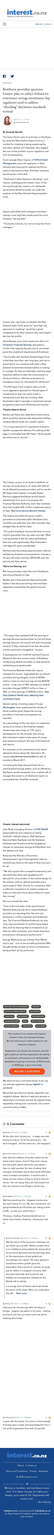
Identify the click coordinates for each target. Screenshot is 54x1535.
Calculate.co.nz (42, 1510)
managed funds (11, 1021)
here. (23, 1107)
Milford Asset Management (16, 1007)
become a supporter (27, 1071)
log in (48, 24)
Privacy (33, 1471)
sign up (38, 24)
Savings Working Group (15, 1012)
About (21, 1465)
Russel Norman (11, 1026)
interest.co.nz (10, 1510)
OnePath (36, 1007)
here (39, 1065)
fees (25, 1021)
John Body (27, 1026)
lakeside (8, 1417)
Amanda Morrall (22, 122)
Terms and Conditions (17, 1471)
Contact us (31, 1465)
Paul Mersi (40, 1026)
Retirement (23, 1016)
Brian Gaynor (37, 1021)
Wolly (7, 1132)
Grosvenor (35, 1012)
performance (38, 1016)
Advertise (43, 1471)
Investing (9, 1016)
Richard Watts (11, 1154)
